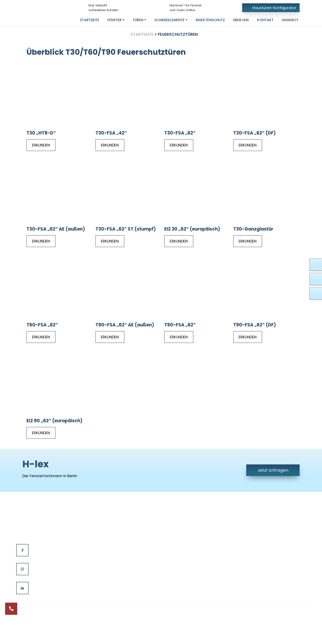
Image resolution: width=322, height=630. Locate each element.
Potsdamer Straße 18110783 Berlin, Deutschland (270, 541)
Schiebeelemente (113, 538)
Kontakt (179, 521)
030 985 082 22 (261, 521)
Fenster (104, 521)
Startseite (142, 34)
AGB (176, 538)
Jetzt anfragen (273, 470)
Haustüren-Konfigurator (270, 7)
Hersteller (106, 555)
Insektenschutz (111, 546)
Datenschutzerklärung (192, 546)
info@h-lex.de (260, 529)
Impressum (182, 529)
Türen (102, 529)
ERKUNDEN (41, 145)
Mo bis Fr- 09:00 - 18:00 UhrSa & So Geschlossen (272, 555)
